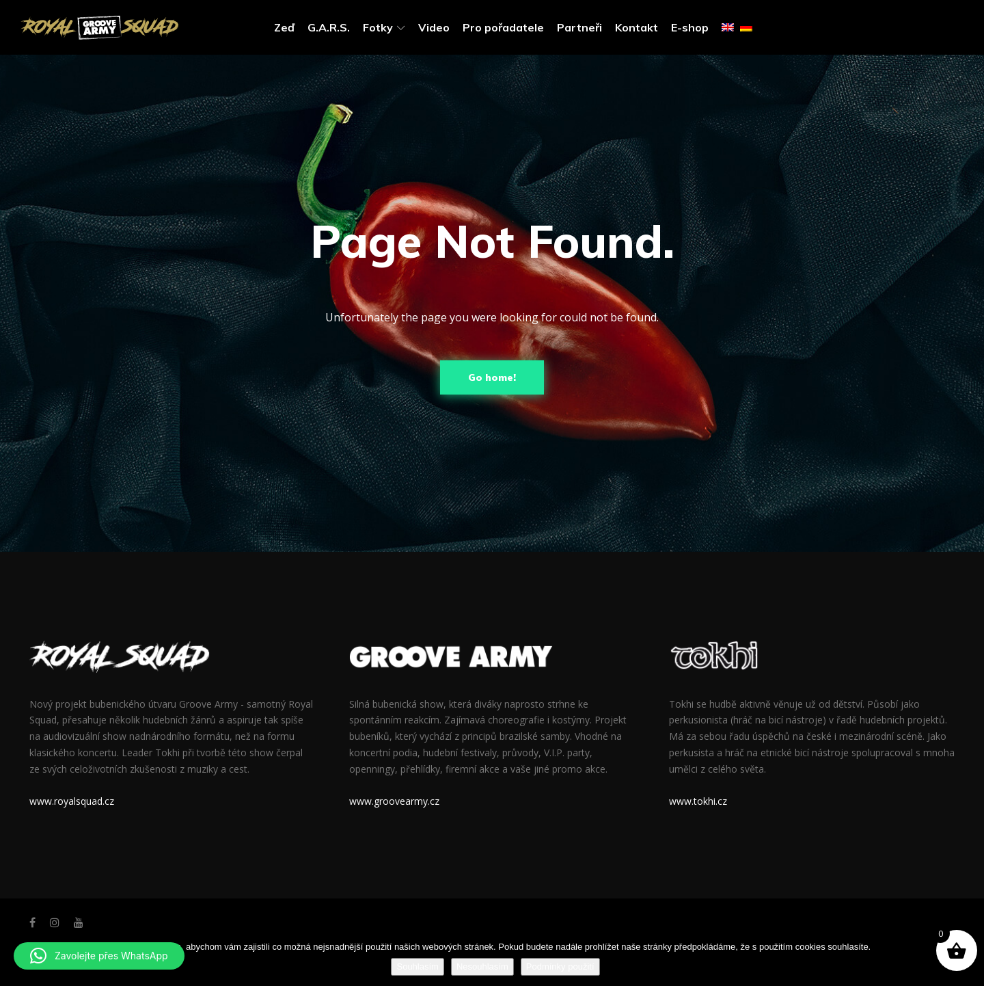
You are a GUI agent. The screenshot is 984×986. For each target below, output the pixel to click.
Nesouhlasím (482, 966)
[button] (99, 956)
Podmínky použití (560, 966)
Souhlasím (417, 966)
